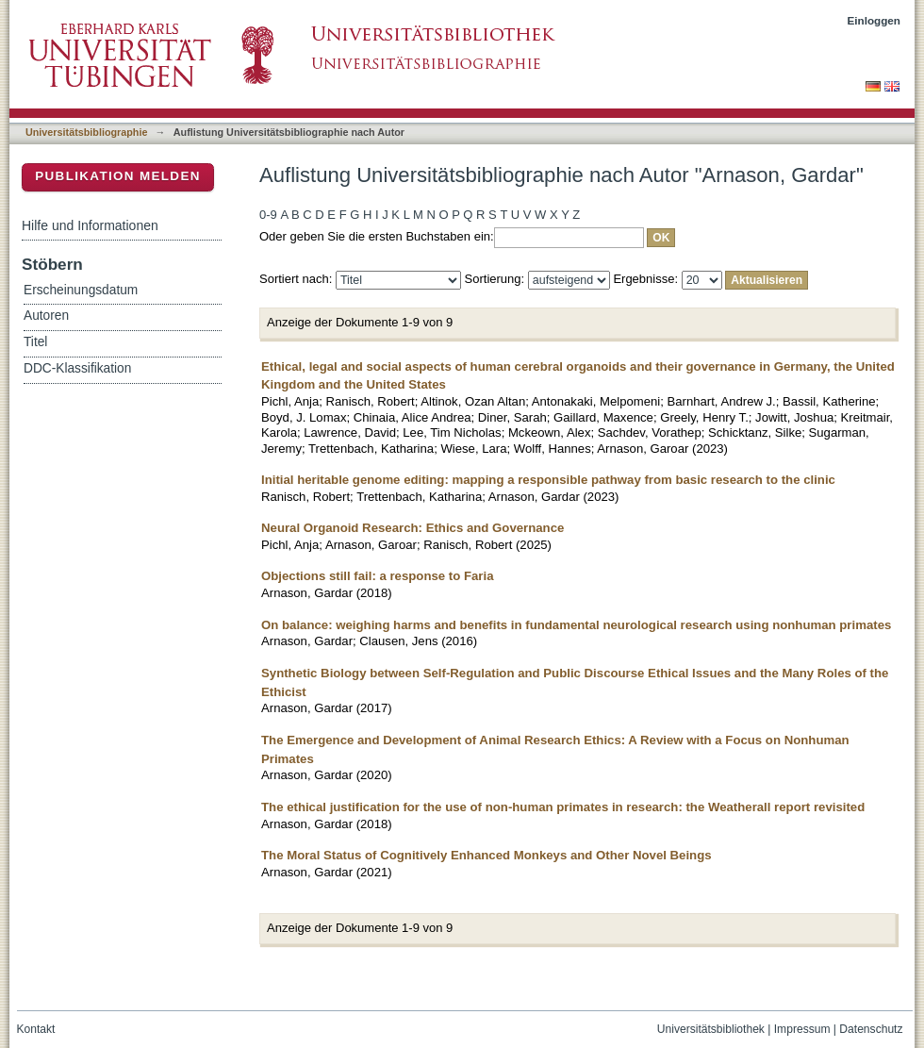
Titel (35, 342)
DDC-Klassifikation (77, 368)
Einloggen (874, 20)
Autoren (46, 315)
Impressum (802, 1029)
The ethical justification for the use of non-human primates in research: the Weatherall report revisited (563, 807)
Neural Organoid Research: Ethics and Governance (412, 528)
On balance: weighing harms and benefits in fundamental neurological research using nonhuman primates (576, 625)
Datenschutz (870, 1029)
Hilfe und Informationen (90, 225)
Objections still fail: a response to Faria (377, 576)
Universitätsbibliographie (86, 132)
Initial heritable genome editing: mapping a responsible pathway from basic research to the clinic (548, 480)
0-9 (268, 215)
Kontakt (36, 1029)
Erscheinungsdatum (81, 290)
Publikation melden (118, 176)
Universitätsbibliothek (711, 1029)
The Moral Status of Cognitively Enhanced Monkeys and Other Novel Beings (486, 855)
